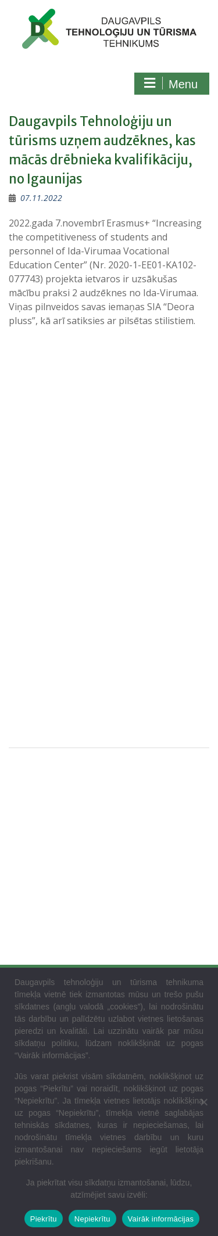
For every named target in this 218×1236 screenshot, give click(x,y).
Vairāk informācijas (161, 1219)
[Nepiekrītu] (203, 1102)
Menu (170, 84)
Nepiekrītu (92, 1219)
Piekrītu (43, 1219)
